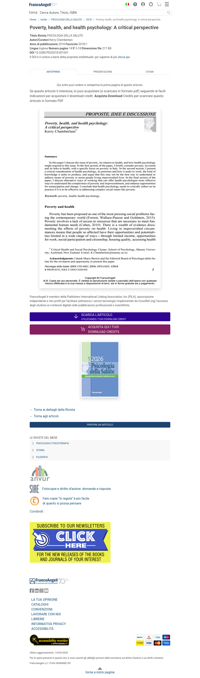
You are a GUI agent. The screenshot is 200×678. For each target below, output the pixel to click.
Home (33, 19)
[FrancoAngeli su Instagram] (41, 591)
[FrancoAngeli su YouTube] (46, 591)
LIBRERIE (37, 619)
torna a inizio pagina (99, 672)
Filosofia (42, 457)
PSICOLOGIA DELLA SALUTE (66, 19)
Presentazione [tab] (102, 71)
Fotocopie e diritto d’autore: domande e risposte (76, 489)
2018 (89, 19)
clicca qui (124, 57)
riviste (43, 19)
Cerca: (33, 12)
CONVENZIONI (41, 609)
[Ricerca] (168, 12)
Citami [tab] (150, 71)
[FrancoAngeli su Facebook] (32, 591)
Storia (40, 450)
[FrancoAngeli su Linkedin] (37, 591)
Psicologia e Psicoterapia (52, 443)
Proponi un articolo (100, 424)
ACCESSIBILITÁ (42, 629)
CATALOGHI (39, 604)
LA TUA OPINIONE (44, 600)
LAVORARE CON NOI (46, 614)
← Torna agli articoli (44, 416)
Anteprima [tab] (53, 71)
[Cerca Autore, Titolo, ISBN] (102, 12)
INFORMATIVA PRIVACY (48, 624)
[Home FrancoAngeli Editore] (43, 5)
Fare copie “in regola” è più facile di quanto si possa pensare (66, 501)
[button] (126, 4)
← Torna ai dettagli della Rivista (52, 410)
